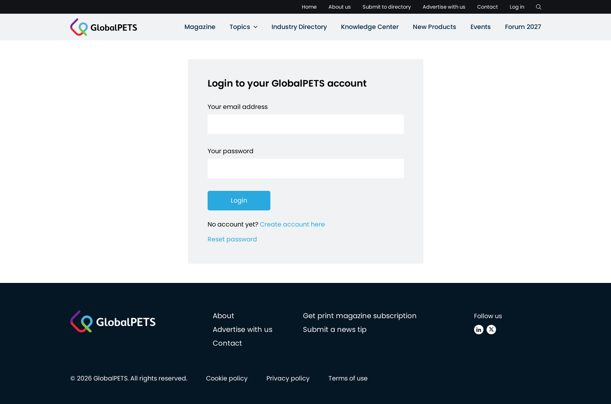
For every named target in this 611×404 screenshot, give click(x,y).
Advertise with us (444, 7)
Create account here (292, 224)
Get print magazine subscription (360, 316)
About (223, 316)
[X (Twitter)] (491, 329)
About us (339, 7)
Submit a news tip (335, 329)
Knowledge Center (370, 26)
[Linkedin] (478, 329)
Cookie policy (227, 378)
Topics (240, 26)
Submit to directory (387, 7)
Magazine (199, 26)
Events (481, 26)
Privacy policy (288, 378)
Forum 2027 (523, 26)
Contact (487, 7)
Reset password (232, 239)
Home (309, 7)
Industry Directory (299, 26)
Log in (517, 7)
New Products (434, 26)
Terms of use (348, 378)
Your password (231, 151)
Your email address (238, 106)
